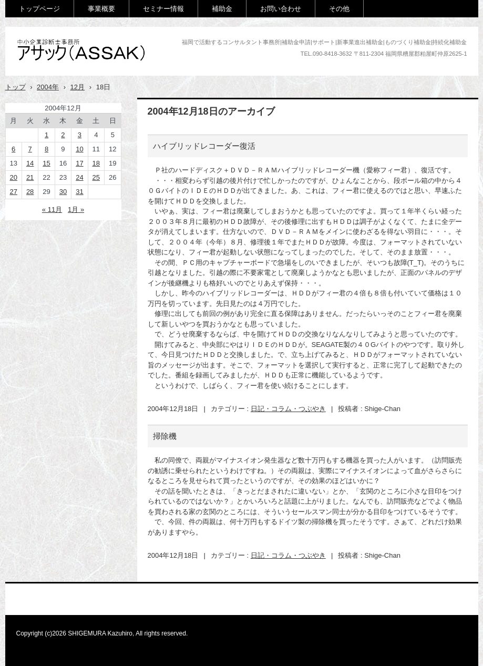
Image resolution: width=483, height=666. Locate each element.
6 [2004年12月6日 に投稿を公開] (13, 149)
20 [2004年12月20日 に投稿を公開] (13, 177)
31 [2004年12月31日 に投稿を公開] (79, 192)
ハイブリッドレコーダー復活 (204, 145)
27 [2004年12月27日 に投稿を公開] (13, 192)
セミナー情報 (163, 9)
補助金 (222, 9)
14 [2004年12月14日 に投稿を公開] (30, 163)
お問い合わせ (280, 9)
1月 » (76, 209)
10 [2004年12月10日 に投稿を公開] (79, 149)
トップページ (39, 9)
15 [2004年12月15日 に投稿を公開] (46, 163)
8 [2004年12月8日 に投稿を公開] (46, 149)
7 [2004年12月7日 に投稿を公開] (30, 149)
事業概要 (101, 9)
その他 (339, 9)
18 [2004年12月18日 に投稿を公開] (96, 163)
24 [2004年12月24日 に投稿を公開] (79, 177)
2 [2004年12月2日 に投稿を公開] (63, 135)
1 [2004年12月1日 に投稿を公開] (46, 135)
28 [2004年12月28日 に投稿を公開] (30, 192)
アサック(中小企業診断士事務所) (85, 71)
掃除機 (165, 436)
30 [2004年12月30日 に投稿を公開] (63, 192)
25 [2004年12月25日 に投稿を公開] (96, 177)
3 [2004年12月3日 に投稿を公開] (79, 135)
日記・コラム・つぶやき (288, 409)
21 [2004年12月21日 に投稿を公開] (30, 177)
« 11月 (52, 209)
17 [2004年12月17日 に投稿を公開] (79, 163)
